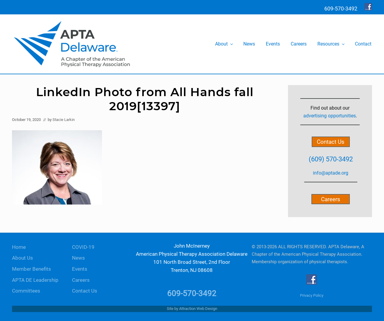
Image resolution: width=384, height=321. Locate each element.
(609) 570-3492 (331, 159)
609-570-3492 (191, 293)
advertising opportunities (329, 116)
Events (79, 269)
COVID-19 (83, 247)
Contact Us (330, 141)
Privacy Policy (311, 295)
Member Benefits (31, 269)
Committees (26, 291)
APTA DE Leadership (35, 280)
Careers (330, 199)
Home (19, 247)
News (78, 258)
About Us (22, 258)
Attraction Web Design (198, 308)
